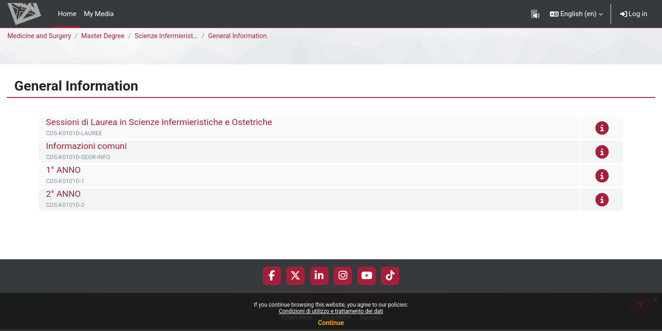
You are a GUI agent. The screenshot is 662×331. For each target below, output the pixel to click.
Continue (331, 322)
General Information (242, 36)
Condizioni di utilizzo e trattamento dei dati (331, 311)
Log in (633, 14)
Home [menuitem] (67, 14)
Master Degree (106, 36)
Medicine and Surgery (40, 36)
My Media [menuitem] (98, 14)
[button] (576, 14)
